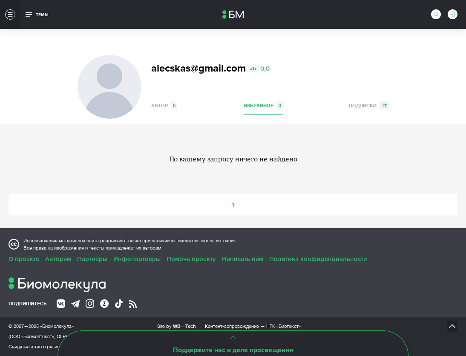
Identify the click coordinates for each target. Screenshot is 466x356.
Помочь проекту (191, 259)
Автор (164, 105)
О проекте (24, 259)
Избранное (263, 105)
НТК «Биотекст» (283, 326)
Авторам (58, 259)
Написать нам (242, 259)
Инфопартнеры (137, 259)
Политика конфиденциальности (318, 259)
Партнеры (92, 259)
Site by (176, 326)
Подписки (368, 105)
